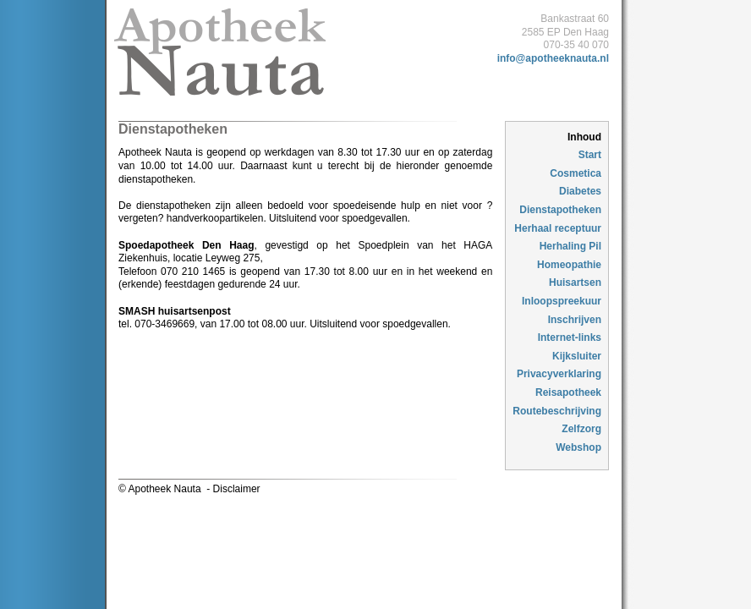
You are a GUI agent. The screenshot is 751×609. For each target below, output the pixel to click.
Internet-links (569, 337)
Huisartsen (575, 282)
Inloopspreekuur (561, 301)
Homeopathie (569, 265)
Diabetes (580, 191)
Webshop (578, 447)
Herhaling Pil (570, 246)
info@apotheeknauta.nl (553, 58)
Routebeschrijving (557, 411)
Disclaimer (236, 489)
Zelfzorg (581, 429)
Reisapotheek (568, 392)
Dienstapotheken (560, 210)
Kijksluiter (576, 356)
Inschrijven (574, 320)
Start (589, 155)
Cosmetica (575, 173)
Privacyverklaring (559, 374)
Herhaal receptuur (557, 228)
